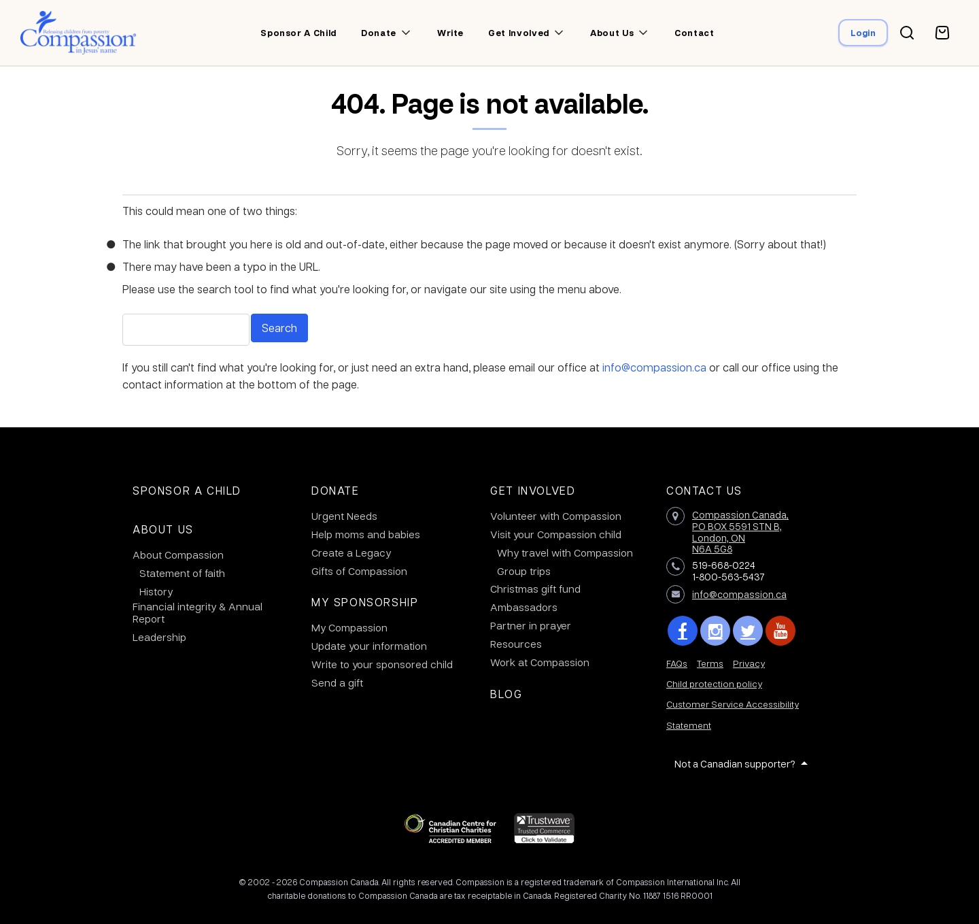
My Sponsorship (364, 602)
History (156, 591)
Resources (516, 644)
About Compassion (178, 554)
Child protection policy (714, 683)
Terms (710, 663)
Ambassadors (523, 607)
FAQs (676, 663)
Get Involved (532, 490)
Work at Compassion (539, 662)
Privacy (749, 663)
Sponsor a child (298, 33)
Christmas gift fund (535, 588)
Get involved (518, 33)
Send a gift (337, 682)
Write (450, 33)
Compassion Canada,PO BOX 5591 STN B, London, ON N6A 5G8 (740, 531)
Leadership (159, 637)
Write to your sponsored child (382, 664)
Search (279, 327)
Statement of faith (182, 573)
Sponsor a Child (187, 490)
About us (612, 33)
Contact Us (704, 490)
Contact (694, 33)
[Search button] (907, 32)
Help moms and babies (365, 534)
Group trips (524, 571)
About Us (163, 529)
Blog (506, 694)
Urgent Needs (344, 516)
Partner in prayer (530, 625)
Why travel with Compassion (565, 552)
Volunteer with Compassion (555, 516)
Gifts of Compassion (359, 571)
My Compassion (349, 627)
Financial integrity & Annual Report (197, 612)
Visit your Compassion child (555, 534)
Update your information (369, 646)
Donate (378, 33)
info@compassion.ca (654, 367)
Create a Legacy (351, 552)
